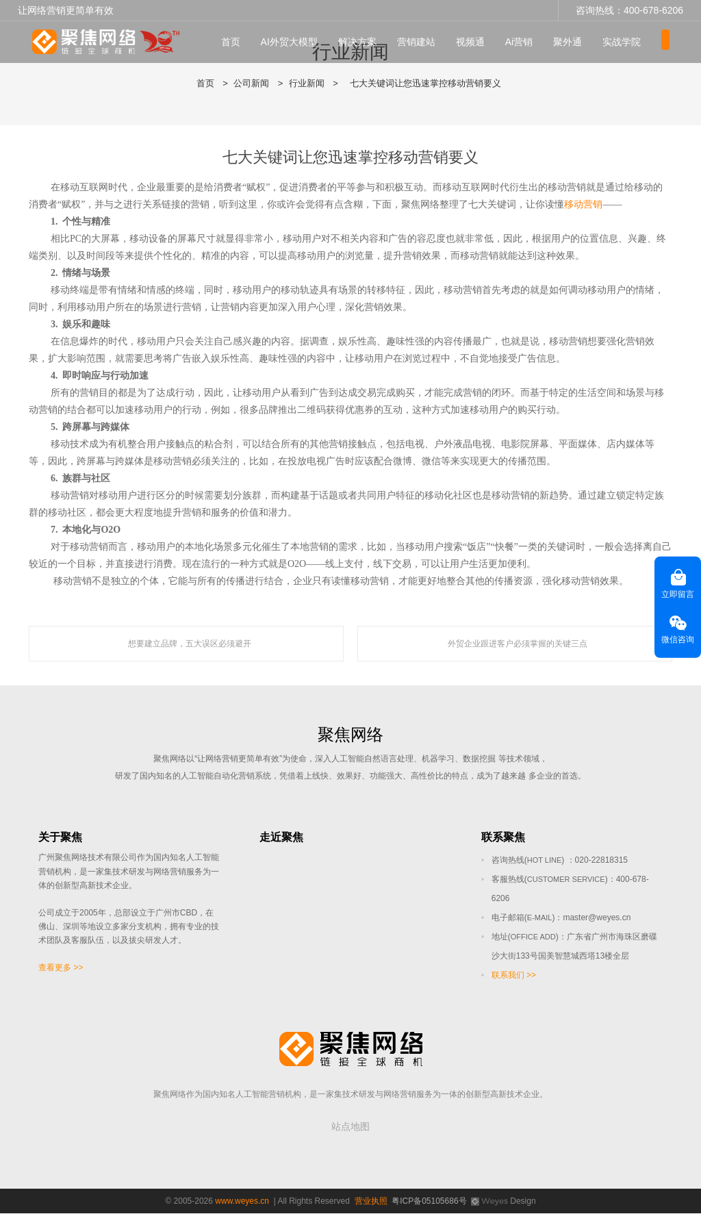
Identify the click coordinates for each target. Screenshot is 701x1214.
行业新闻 (306, 83)
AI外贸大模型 (303, 41)
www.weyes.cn (242, 1201)
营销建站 (430, 41)
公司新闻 (251, 83)
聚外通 (582, 41)
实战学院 (636, 41)
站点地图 (350, 1127)
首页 (244, 41)
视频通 (484, 41)
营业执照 (371, 1201)
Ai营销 (532, 41)
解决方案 (371, 41)
